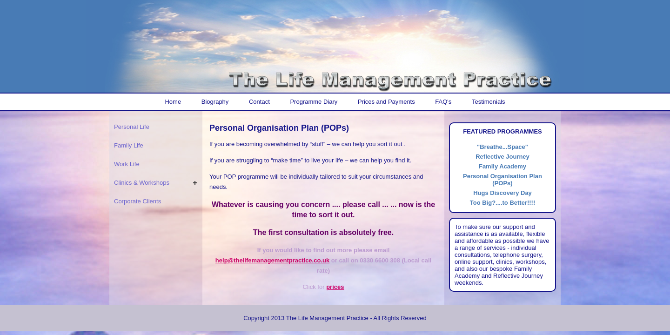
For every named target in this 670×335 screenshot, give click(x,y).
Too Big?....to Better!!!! (503, 202)
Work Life (127, 164)
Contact (259, 101)
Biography (215, 101)
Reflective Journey (502, 156)
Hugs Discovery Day (502, 192)
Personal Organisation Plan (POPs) (502, 180)
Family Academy (502, 166)
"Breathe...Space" (502, 146)
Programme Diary (313, 101)
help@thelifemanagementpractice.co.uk (272, 260)
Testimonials (488, 101)
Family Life (128, 145)
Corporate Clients (137, 201)
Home (173, 101)
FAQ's (443, 101)
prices (335, 286)
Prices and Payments (386, 101)
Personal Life (131, 126)
